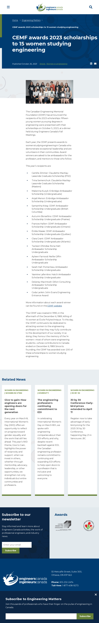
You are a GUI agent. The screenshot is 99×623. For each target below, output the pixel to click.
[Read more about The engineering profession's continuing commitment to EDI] (49, 440)
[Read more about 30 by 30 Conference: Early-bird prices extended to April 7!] (82, 440)
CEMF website (54, 306)
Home (15, 20)
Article (42, 64)
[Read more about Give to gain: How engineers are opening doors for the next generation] (16, 440)
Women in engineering (56, 64)
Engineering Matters (31, 20)
